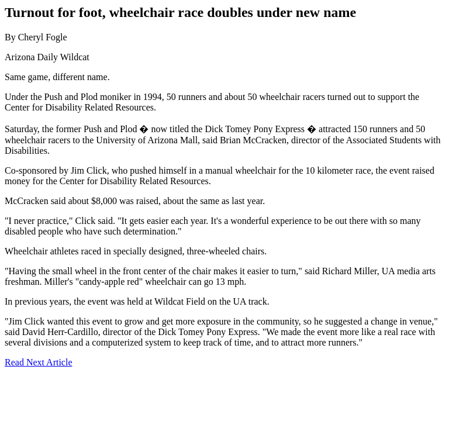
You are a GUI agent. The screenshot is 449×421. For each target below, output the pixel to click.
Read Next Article (38, 362)
